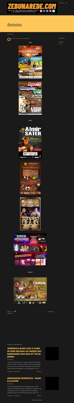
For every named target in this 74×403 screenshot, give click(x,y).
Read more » (39, 371)
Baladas (60, 44)
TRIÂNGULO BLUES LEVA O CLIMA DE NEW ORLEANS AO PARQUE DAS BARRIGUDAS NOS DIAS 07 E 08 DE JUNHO (24, 352)
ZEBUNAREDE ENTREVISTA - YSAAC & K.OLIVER (24, 379)
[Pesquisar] (61, 3)
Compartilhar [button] (62, 38)
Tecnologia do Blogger (37, 400)
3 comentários (17, 371)
